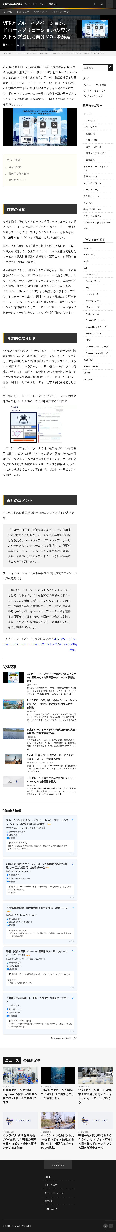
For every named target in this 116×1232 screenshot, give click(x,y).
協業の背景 (12, 167)
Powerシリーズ (94, 333)
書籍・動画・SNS (92, 209)
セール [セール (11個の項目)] (90, 85)
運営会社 (49, 1200)
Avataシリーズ (93, 280)
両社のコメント (15, 180)
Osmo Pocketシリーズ (97, 346)
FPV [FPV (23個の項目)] (89, 90)
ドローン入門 (23, 11)
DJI (85, 267)
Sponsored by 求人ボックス (64, 1037)
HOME (9, 11)
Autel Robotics (90, 366)
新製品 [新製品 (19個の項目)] (102, 85)
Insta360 (88, 379)
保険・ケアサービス (96, 153)
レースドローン (91, 189)
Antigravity (89, 254)
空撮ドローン (90, 176)
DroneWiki (16, 1225)
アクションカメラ (92, 215)
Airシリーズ (92, 274)
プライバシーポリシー (61, 11)
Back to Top (58, 1165)
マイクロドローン (92, 183)
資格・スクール (94, 146)
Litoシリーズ (92, 294)
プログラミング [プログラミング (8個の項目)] (94, 96)
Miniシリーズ (92, 307)
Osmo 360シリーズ (95, 320)
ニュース (24, 45)
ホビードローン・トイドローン (97, 168)
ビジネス (87, 202)
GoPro (86, 372)
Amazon (87, 248)
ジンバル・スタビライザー (97, 222)
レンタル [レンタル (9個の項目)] (101, 90)
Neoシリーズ (92, 313)
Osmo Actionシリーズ (97, 353)
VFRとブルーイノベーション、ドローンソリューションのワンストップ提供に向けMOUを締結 (40, 644)
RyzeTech (88, 359)
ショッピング (90, 120)
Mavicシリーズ (93, 300)
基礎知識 (90, 133)
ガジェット (89, 229)
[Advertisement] (98, 404)
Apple (86, 261)
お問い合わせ (40, 11)
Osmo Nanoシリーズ (96, 326)
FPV (88, 340)
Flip (88, 287)
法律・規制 (91, 140)
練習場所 (90, 160)
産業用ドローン (91, 196)
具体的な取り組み (16, 174)
